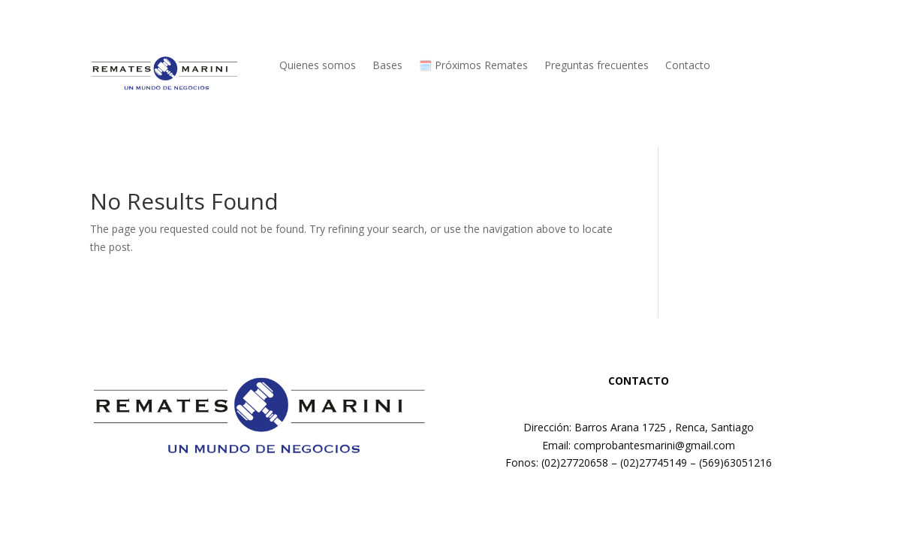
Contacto (687, 66)
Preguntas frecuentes (596, 66)
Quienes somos (317, 66)
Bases (387, 66)
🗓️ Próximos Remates (473, 66)
